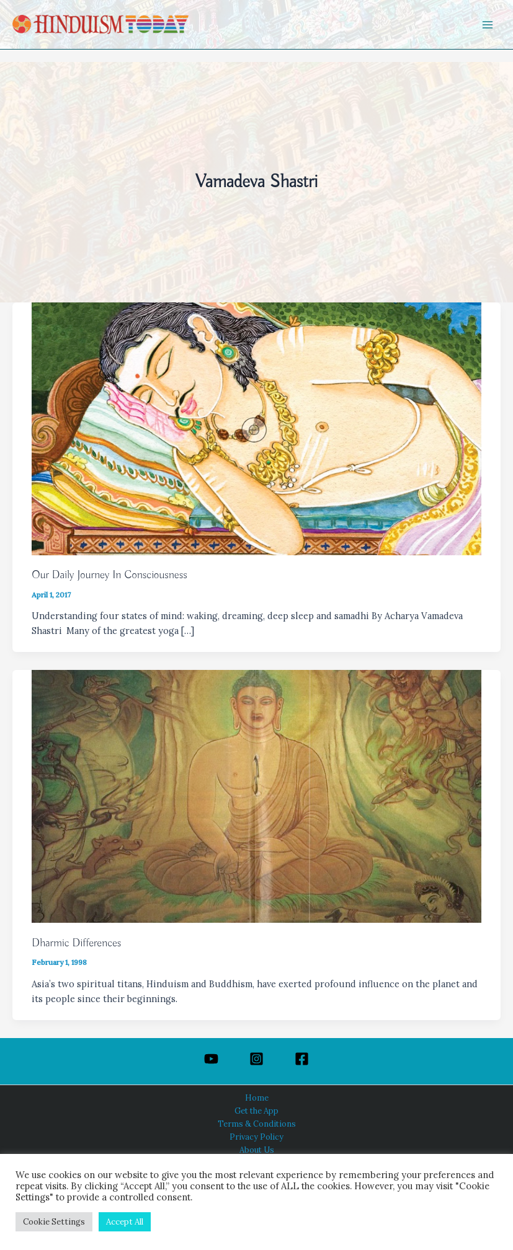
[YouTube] (211, 1059)
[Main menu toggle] (488, 25)
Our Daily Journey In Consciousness (109, 575)
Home (257, 1098)
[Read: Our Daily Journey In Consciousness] (256, 427)
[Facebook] (302, 1059)
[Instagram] (256, 1059)
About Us (256, 1150)
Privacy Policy (256, 1137)
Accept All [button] (124, 1222)
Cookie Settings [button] (54, 1222)
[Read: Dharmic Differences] (256, 795)
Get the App (256, 1111)
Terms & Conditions (257, 1124)
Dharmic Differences (76, 943)
